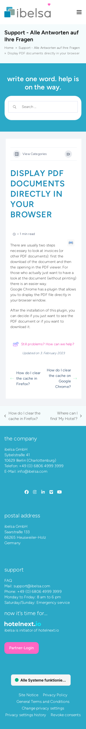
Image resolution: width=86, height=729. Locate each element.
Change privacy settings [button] (43, 708)
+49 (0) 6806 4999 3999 (41, 466)
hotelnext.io (49, 630)
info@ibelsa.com (32, 471)
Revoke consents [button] (66, 714)
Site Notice (28, 695)
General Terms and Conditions (43, 701)
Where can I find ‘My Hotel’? (66, 416)
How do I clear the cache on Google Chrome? (62, 378)
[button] (79, 12)
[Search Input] (46, 107)
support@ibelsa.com (32, 586)
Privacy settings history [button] (25, 714)
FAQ (8, 580)
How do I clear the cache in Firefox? (25, 378)
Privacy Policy (55, 695)
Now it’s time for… (25, 613)
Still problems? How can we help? (43, 344)
